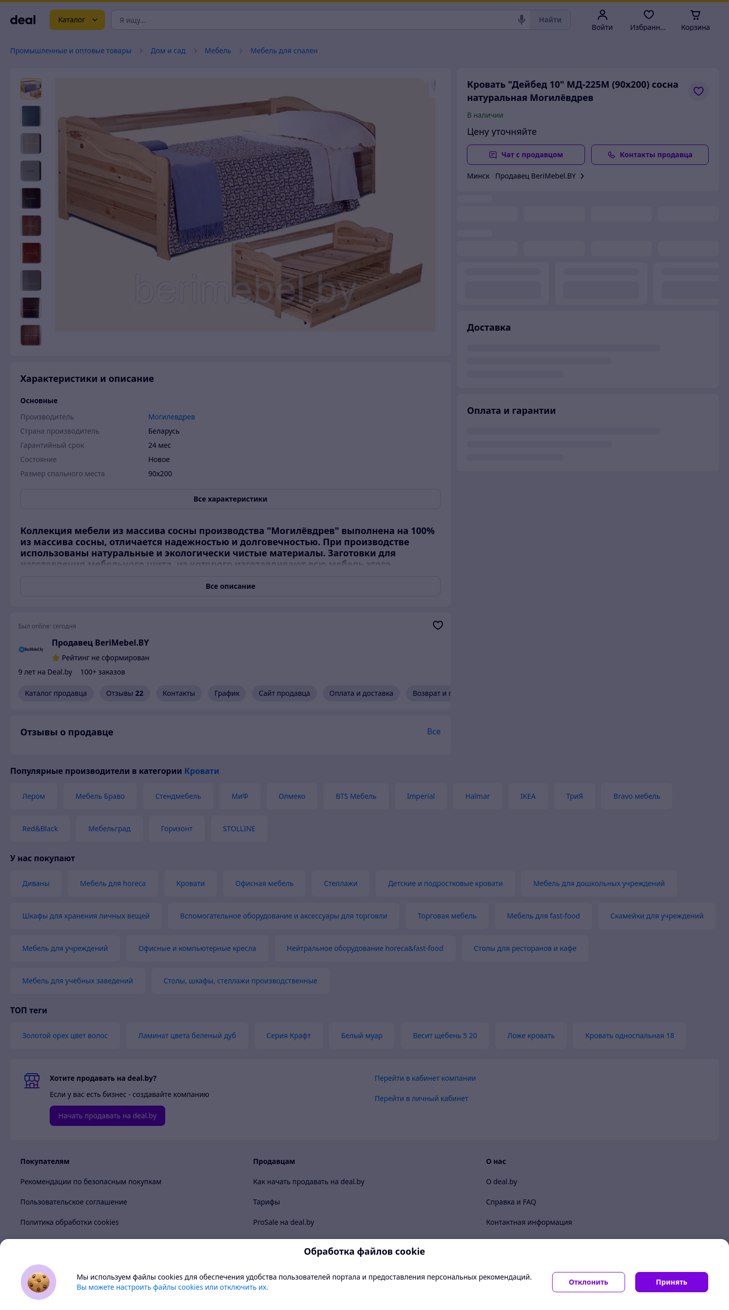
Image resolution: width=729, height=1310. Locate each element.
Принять (671, 1282)
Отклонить (588, 1282)
